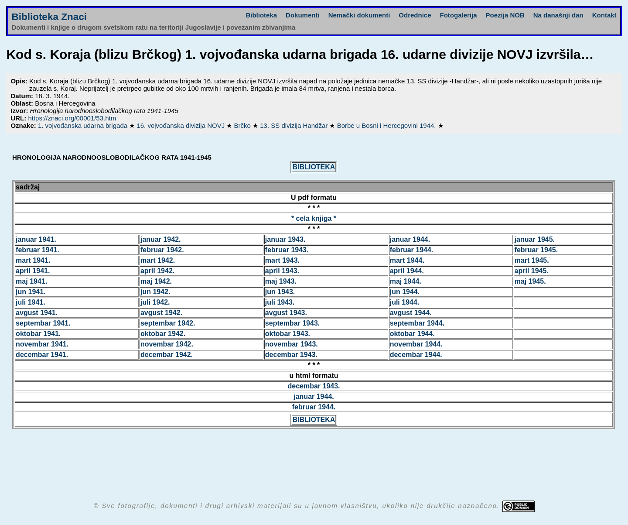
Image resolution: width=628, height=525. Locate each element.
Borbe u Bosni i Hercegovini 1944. (387, 125)
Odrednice (415, 15)
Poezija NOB (505, 15)
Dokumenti (303, 15)
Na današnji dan (558, 15)
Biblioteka (261, 15)
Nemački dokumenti (359, 15)
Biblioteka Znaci (49, 16)
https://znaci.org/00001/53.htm (72, 118)
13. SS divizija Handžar (294, 125)
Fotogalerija (458, 15)
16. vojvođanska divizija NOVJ (181, 125)
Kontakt (604, 15)
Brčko (243, 125)
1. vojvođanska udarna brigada (83, 125)
